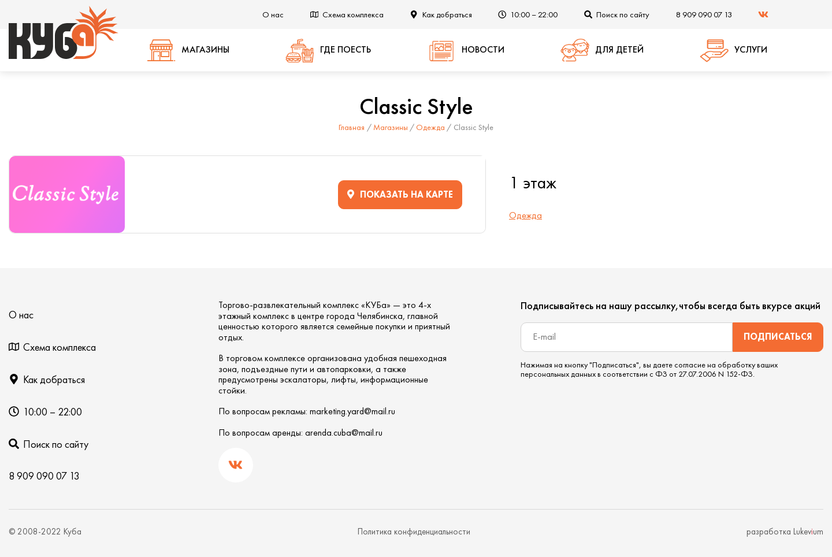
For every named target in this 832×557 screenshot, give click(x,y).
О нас (273, 14)
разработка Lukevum (784, 531)
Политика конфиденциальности (414, 531)
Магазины (390, 127)
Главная (352, 127)
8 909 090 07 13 (704, 14)
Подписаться (778, 337)
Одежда (430, 127)
